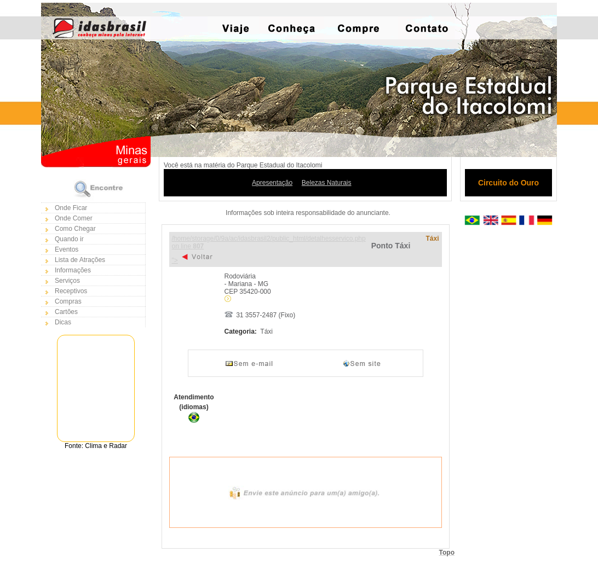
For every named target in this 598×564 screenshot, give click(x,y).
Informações (73, 270)
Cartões (66, 312)
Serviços (67, 280)
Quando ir (69, 239)
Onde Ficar (71, 208)
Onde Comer (74, 218)
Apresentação (272, 183)
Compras (68, 301)
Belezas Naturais (327, 183)
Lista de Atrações (80, 260)
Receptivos (71, 291)
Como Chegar (75, 228)
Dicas (63, 322)
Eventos (66, 249)
